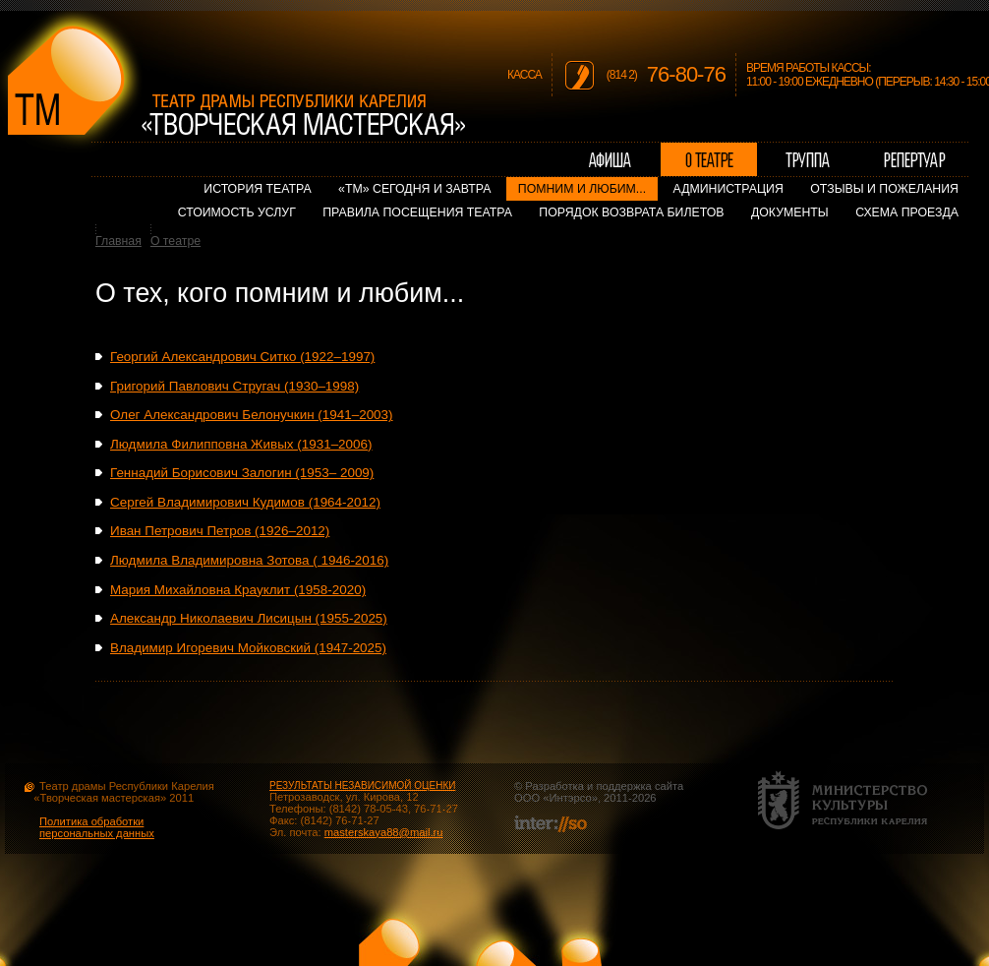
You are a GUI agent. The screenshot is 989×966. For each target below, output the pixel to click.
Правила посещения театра (417, 212)
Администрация (728, 189)
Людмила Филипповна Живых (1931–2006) (241, 444)
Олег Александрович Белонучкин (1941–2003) (251, 414)
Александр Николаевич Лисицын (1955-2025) (248, 618)
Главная (118, 241)
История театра (257, 189)
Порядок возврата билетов (631, 212)
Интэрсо (570, 798)
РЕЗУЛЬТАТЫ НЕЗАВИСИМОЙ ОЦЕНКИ (362, 785)
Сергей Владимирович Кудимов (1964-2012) (245, 502)
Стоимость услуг (237, 212)
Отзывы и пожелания (884, 189)
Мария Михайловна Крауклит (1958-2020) (238, 589)
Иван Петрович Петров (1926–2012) (219, 530)
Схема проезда (907, 212)
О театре (175, 241)
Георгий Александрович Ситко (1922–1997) (242, 356)
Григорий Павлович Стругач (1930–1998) (234, 386)
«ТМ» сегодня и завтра (414, 189)
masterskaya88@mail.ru (383, 832)
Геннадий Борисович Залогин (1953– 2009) (242, 472)
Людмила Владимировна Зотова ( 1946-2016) (249, 560)
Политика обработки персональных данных (96, 827)
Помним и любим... (582, 189)
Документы (790, 212)
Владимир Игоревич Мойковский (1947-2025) (248, 647)
